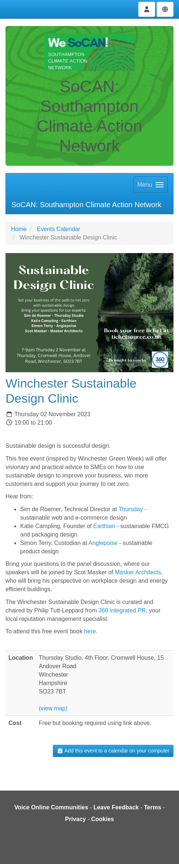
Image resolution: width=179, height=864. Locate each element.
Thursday (130, 509)
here (90, 631)
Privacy (75, 819)
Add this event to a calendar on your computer (113, 751)
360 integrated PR (122, 610)
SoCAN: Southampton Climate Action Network (86, 205)
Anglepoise (102, 543)
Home (19, 229)
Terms (152, 807)
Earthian (104, 526)
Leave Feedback (116, 807)
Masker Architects (138, 572)
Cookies (102, 819)
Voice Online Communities (51, 807)
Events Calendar (58, 229)
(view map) (53, 708)
